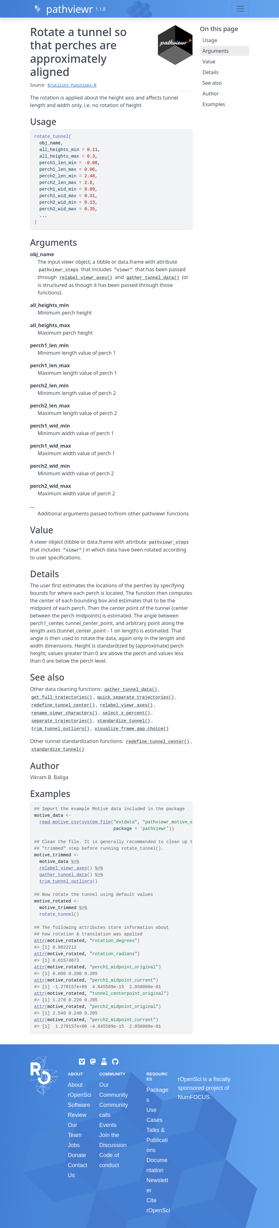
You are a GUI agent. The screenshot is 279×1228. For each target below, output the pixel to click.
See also (212, 82)
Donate (77, 1155)
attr (39, 940)
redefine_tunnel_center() (63, 705)
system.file (96, 822)
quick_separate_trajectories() (135, 697)
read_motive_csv (59, 822)
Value (209, 61)
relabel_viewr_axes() (85, 277)
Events (107, 1125)
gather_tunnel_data (63, 874)
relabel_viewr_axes (63, 868)
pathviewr (69, 9)
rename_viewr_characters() (64, 713)
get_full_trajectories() (61, 697)
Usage (210, 40)
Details (211, 72)
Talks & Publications (157, 1140)
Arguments (216, 50)
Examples (214, 104)
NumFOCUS (193, 1097)
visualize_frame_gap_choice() (132, 728)
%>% (75, 861)
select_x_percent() (126, 713)
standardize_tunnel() (123, 721)
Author (211, 93)
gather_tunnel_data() (152, 277)
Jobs (74, 1145)
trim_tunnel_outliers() (60, 728)
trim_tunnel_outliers (65, 881)
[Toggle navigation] (240, 9)
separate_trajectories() (61, 721)
